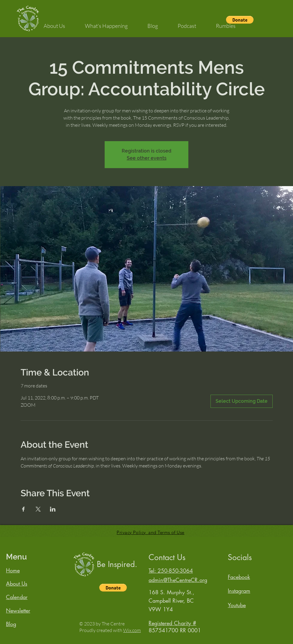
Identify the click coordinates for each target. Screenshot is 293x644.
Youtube (237, 605)
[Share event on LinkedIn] (53, 509)
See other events (147, 158)
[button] (54, 23)
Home (13, 570)
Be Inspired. (117, 564)
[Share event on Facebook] (23, 509)
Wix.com (132, 630)
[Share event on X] (38, 509)
